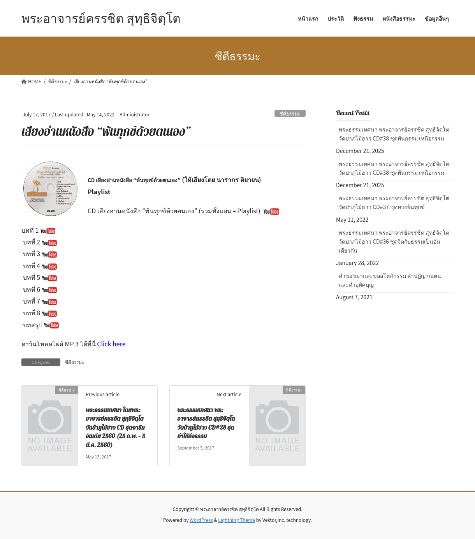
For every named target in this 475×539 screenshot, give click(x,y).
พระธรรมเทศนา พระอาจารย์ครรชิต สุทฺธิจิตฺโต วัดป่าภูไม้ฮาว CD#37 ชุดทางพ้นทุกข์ (394, 202)
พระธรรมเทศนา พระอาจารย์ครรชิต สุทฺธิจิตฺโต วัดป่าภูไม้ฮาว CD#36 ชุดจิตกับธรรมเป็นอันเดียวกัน (394, 241)
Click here (111, 343)
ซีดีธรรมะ (290, 113)
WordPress (201, 519)
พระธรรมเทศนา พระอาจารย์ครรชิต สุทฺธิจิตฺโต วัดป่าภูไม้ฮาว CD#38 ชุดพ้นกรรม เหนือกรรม (394, 133)
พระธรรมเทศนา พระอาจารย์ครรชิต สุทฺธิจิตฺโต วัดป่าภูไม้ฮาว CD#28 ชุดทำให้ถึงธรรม (206, 423)
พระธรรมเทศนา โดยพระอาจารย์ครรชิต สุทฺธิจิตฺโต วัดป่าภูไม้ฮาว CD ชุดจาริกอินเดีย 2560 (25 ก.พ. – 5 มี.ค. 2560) (115, 427)
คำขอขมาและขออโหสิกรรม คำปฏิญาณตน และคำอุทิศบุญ (390, 280)
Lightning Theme (236, 519)
